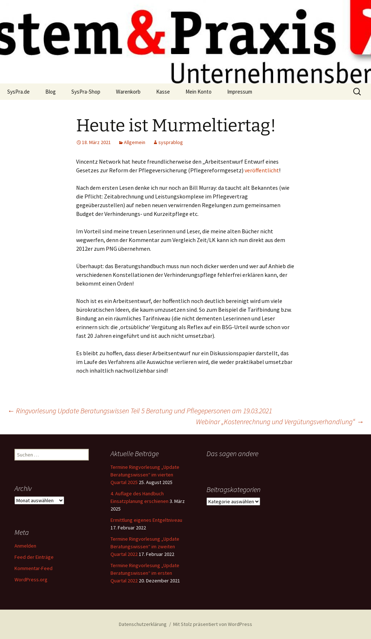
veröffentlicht (262, 170)
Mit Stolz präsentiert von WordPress (212, 624)
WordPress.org (30, 579)
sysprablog (170, 142)
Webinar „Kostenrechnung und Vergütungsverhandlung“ (280, 421)
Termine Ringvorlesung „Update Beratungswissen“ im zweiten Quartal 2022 (145, 546)
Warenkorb (128, 91)
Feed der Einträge (34, 557)
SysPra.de (18, 91)
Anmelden (25, 545)
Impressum (239, 91)
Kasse (163, 91)
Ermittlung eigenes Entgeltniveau (146, 520)
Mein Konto (199, 91)
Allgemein (134, 142)
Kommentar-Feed (33, 568)
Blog (50, 91)
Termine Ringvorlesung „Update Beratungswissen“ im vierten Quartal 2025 (145, 475)
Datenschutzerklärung (143, 624)
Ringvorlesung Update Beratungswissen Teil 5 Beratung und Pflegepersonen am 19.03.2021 (139, 410)
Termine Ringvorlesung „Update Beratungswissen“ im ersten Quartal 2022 (145, 573)
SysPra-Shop (85, 91)
